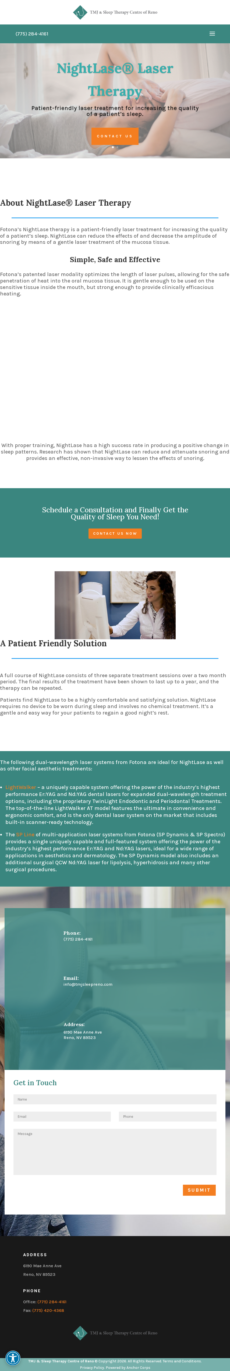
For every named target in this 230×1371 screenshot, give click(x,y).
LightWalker (21, 787)
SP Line (25, 834)
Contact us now (115, 533)
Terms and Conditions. (182, 1361)
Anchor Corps (138, 1367)
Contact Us (115, 136)
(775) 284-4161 (51, 1301)
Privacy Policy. (92, 1367)
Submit (199, 1190)
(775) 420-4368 (48, 1310)
